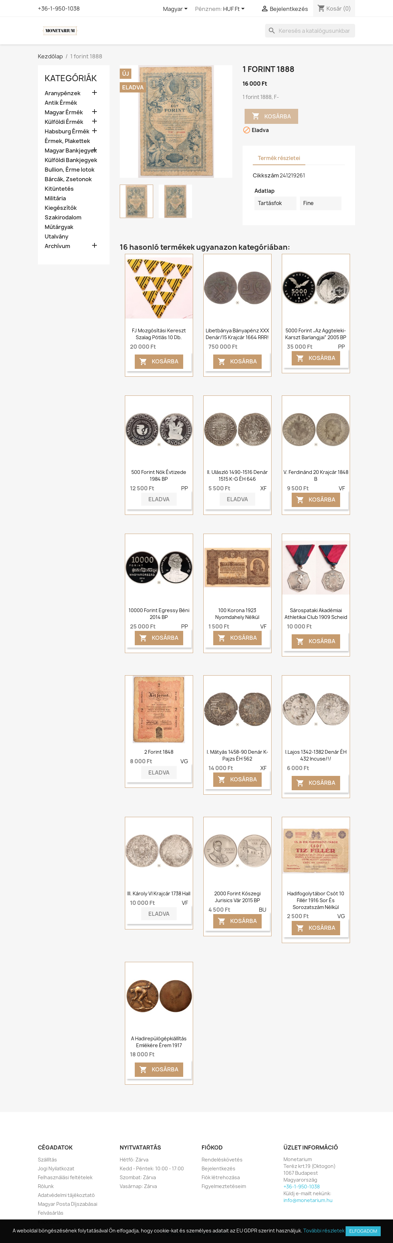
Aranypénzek (63, 93)
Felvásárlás (50, 1213)
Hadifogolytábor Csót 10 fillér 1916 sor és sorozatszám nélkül (315, 900)
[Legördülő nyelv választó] (176, 9)
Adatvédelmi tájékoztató (66, 1195)
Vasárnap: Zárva (138, 1186)
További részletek (324, 1230)
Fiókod (212, 1147)
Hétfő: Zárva (134, 1159)
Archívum (57, 246)
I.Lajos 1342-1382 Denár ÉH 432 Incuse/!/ (316, 755)
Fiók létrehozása (221, 1177)
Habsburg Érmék (67, 131)
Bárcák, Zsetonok (68, 179)
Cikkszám (266, 175)
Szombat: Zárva (138, 1177)
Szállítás (47, 1159)
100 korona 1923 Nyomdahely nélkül (237, 613)
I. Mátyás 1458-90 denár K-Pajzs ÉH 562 (237, 755)
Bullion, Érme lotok (69, 169)
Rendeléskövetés (222, 1159)
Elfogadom (363, 1231)
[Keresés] (310, 31)
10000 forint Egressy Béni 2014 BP (159, 613)
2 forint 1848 (158, 752)
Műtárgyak (59, 227)
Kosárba (271, 116)
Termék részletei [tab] (279, 158)
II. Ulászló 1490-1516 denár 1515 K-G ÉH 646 (237, 475)
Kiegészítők (61, 208)
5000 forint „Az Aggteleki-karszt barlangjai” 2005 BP (315, 334)
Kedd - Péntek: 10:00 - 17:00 (152, 1168)
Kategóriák (71, 78)
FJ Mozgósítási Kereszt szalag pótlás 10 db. (159, 334)
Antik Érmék (61, 102)
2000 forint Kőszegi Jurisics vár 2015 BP (237, 897)
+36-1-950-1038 (59, 8)
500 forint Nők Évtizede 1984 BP (158, 475)
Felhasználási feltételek (65, 1177)
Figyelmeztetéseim (224, 1186)
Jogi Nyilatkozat (56, 1168)
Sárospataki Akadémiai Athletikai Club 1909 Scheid (316, 613)
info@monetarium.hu (308, 1200)
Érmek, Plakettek (67, 141)
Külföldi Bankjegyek (71, 160)
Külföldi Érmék (64, 122)
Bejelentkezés (218, 1168)
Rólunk (46, 1186)
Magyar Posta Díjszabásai (67, 1204)
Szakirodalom (63, 217)
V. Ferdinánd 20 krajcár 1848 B (315, 475)
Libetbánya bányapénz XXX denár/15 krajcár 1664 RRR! (237, 334)
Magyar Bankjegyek (71, 150)
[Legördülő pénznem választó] (235, 9)
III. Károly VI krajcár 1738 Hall (158, 893)
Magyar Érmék (64, 112)
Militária (55, 198)
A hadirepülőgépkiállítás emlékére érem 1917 (159, 1042)
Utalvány (56, 236)
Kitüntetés (59, 188)
